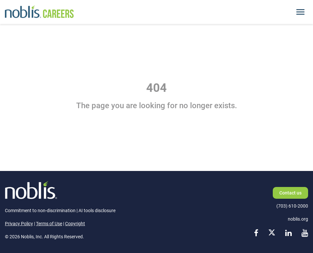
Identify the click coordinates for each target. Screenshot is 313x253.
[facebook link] (256, 233)
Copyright (75, 223)
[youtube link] (305, 233)
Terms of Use (49, 223)
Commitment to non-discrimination (40, 210)
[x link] (271, 233)
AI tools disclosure (96, 210)
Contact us (290, 192)
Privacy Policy (19, 223)
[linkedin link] (288, 233)
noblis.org (298, 219)
